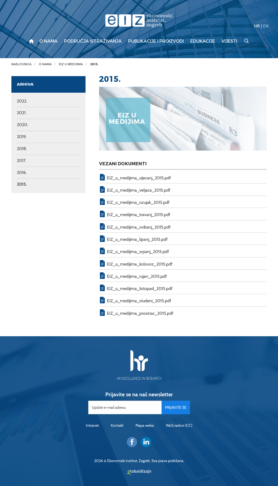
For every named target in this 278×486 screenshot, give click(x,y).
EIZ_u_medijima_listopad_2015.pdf (139, 288)
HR (257, 26)
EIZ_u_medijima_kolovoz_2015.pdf (139, 264)
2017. (21, 160)
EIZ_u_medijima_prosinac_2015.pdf (140, 313)
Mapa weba (144, 425)
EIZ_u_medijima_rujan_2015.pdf (137, 276)
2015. (94, 64)
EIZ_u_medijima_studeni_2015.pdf (139, 300)
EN (265, 26)
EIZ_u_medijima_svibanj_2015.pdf (138, 227)
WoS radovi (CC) (179, 425)
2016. (22, 172)
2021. (21, 112)
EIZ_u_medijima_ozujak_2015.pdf (138, 202)
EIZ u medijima (71, 64)
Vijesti (229, 41)
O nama (48, 41)
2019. (22, 136)
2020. (22, 124)
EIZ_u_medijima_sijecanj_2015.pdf (139, 177)
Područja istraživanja (93, 41)
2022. (22, 101)
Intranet (92, 425)
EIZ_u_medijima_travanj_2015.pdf (138, 214)
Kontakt (117, 425)
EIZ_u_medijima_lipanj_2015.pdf (137, 239)
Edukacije (202, 41)
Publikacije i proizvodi (156, 41)
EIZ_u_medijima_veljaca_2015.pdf (138, 190)
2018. (22, 148)
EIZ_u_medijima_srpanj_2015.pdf (138, 251)
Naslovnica (21, 64)
